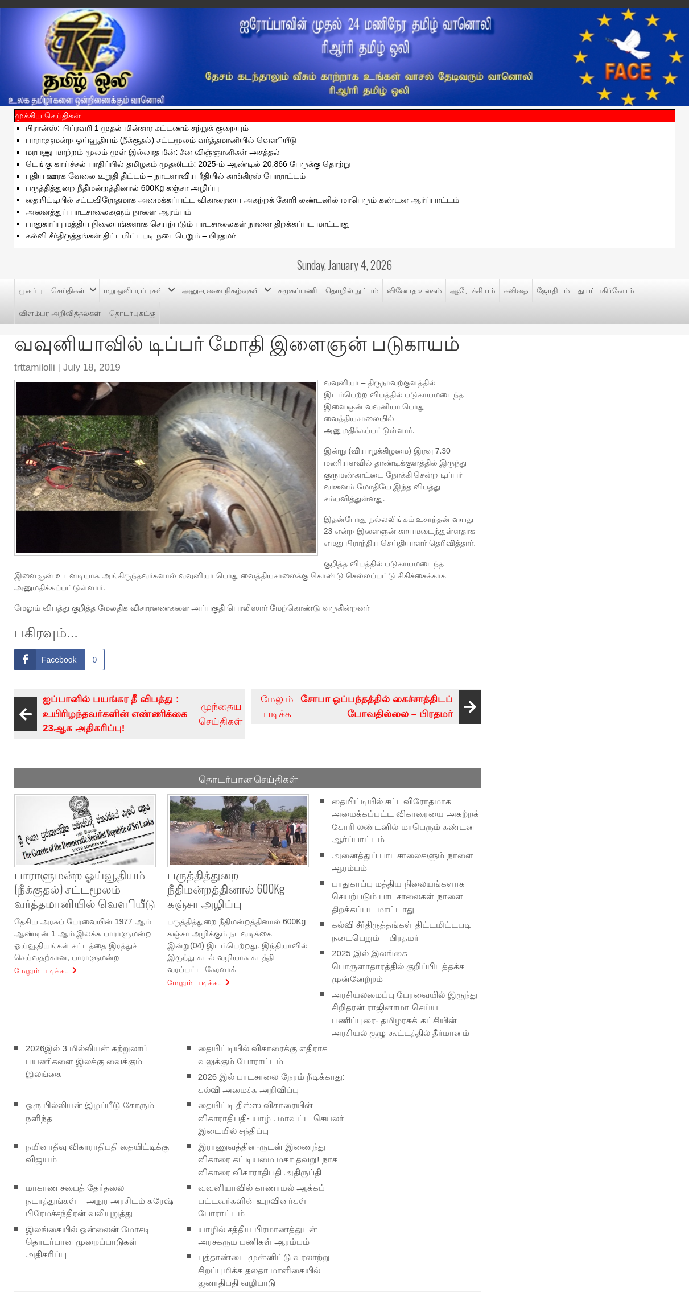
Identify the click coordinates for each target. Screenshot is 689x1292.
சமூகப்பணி (297, 289)
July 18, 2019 (92, 367)
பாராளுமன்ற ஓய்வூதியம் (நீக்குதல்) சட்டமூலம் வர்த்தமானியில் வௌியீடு (161, 140)
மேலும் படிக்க (369, 706)
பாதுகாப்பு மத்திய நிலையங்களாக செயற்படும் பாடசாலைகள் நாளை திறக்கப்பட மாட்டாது (188, 223)
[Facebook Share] (59, 659)
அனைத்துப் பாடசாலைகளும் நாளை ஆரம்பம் (108, 211)
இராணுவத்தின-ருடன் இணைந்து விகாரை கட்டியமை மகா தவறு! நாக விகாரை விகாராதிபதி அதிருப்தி (268, 1158)
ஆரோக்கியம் (472, 289)
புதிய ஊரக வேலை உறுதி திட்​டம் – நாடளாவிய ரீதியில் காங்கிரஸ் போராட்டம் (166, 175)
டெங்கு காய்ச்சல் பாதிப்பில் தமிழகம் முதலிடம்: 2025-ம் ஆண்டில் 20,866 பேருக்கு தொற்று (188, 163)
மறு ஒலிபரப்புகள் (133, 289)
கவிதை (516, 289)
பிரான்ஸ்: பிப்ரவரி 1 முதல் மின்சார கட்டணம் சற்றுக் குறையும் (137, 128)
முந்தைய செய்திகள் (129, 714)
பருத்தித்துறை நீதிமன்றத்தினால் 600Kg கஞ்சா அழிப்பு (122, 187)
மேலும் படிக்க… (41, 970)
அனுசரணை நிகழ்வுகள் (220, 289)
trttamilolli (34, 367)
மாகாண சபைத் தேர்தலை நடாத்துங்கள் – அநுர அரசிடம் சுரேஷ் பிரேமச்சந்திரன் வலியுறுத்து (100, 1200)
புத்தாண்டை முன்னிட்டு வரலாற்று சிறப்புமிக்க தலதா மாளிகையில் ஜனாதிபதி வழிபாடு (264, 1269)
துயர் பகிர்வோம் (606, 289)
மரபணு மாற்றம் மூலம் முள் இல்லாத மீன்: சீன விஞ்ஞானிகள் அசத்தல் (153, 152)
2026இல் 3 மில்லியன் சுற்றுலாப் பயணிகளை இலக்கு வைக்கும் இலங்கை (87, 1061)
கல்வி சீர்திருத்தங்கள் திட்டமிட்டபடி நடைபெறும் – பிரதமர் (131, 235)
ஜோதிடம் (553, 289)
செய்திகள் (68, 289)
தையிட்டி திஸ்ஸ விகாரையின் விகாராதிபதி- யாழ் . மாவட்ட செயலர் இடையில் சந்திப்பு (271, 1117)
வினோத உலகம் (414, 289)
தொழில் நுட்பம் (351, 289)
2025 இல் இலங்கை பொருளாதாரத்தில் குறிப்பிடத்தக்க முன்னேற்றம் (398, 966)
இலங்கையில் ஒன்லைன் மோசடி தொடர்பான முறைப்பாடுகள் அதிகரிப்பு (88, 1241)
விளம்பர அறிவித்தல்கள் (60, 312)
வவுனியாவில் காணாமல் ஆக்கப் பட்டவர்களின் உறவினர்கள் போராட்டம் (261, 1200)
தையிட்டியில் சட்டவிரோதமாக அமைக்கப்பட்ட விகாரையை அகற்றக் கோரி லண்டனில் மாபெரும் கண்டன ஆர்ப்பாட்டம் (242, 199)
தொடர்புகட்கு (132, 312)
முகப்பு (31, 289)
